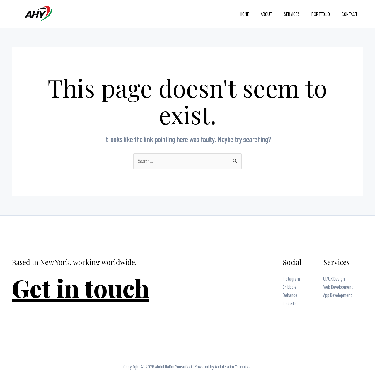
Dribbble (289, 287)
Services (296, 14)
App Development (337, 295)
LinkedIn (290, 303)
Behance (290, 295)
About (272, 14)
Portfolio (323, 14)
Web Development (338, 287)
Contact (350, 14)
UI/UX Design (334, 279)
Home (252, 14)
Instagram (291, 279)
